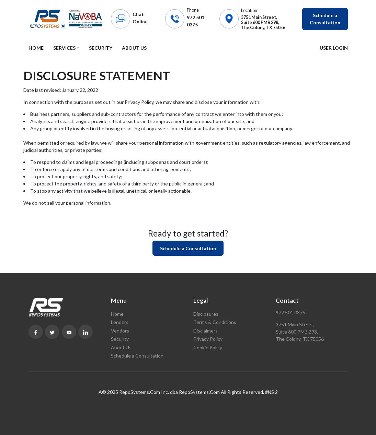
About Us (134, 48)
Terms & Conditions (214, 322)
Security (100, 48)
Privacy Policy (208, 339)
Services (64, 48)
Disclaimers (205, 331)
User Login (334, 48)
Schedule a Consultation (325, 18)
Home (36, 48)
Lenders (119, 322)
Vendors (120, 331)
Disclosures (205, 314)
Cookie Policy (207, 347)
